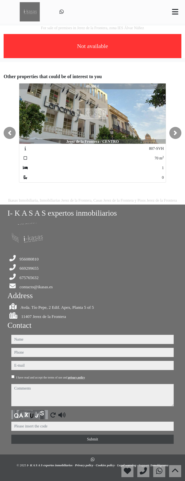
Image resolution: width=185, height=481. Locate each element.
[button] (10, 133)
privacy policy (76, 377)
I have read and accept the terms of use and (50, 377)
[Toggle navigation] (175, 11)
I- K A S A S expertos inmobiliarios (50, 465)
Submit (92, 439)
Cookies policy (105, 465)
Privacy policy (84, 465)
